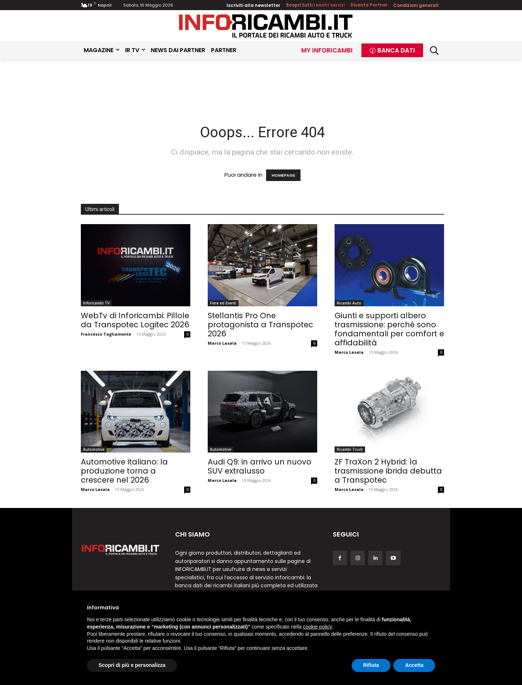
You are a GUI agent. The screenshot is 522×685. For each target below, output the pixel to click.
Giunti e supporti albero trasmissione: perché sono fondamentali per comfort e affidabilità (389, 329)
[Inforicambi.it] (265, 26)
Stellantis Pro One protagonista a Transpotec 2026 (260, 324)
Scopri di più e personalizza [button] (132, 665)
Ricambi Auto (349, 303)
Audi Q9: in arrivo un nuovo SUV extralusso (259, 466)
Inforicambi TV (96, 303)
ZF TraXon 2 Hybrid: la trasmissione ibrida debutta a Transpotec (388, 471)
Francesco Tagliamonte (106, 334)
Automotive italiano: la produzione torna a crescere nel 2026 (124, 471)
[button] (434, 50)
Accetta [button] (414, 665)
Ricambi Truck (350, 449)
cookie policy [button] (317, 627)
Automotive (93, 449)
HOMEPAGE (283, 175)
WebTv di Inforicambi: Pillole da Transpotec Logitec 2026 (135, 320)
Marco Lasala (222, 343)
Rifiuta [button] (371, 665)
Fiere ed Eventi (223, 303)
